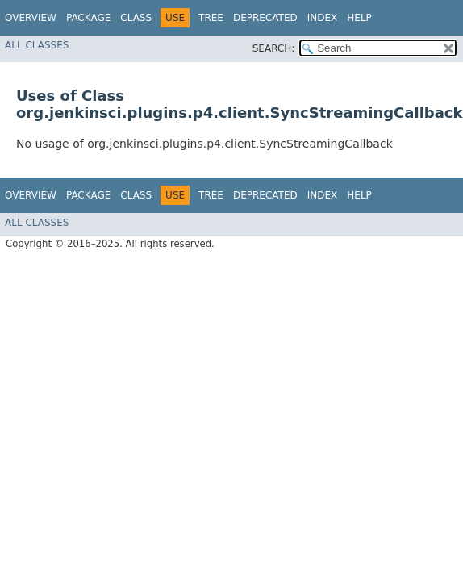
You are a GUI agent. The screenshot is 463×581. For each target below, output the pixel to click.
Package (88, 17)
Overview (30, 17)
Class (136, 17)
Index (322, 17)
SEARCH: (273, 48)
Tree (210, 17)
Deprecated (265, 17)
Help (359, 17)
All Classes (37, 45)
